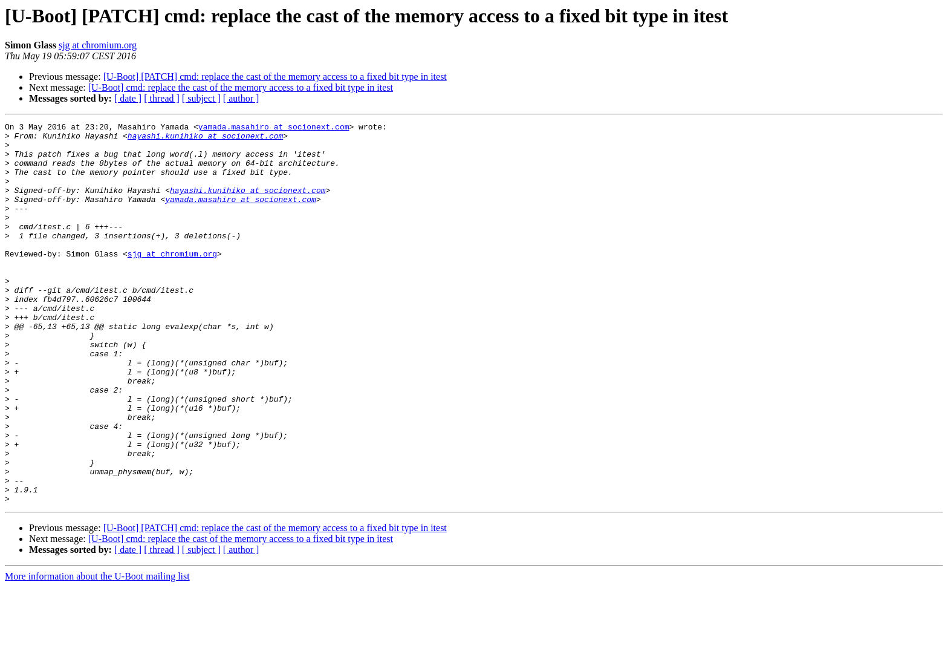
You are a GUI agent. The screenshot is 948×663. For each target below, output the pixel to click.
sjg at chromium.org (98, 45)
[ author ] (241, 98)
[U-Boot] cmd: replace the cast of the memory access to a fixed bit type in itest (240, 87)
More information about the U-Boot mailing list (97, 652)
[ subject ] (201, 98)
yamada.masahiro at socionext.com (273, 128)
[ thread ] (162, 98)
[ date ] (127, 98)
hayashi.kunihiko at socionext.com (205, 139)
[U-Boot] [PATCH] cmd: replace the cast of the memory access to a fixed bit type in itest (275, 76)
